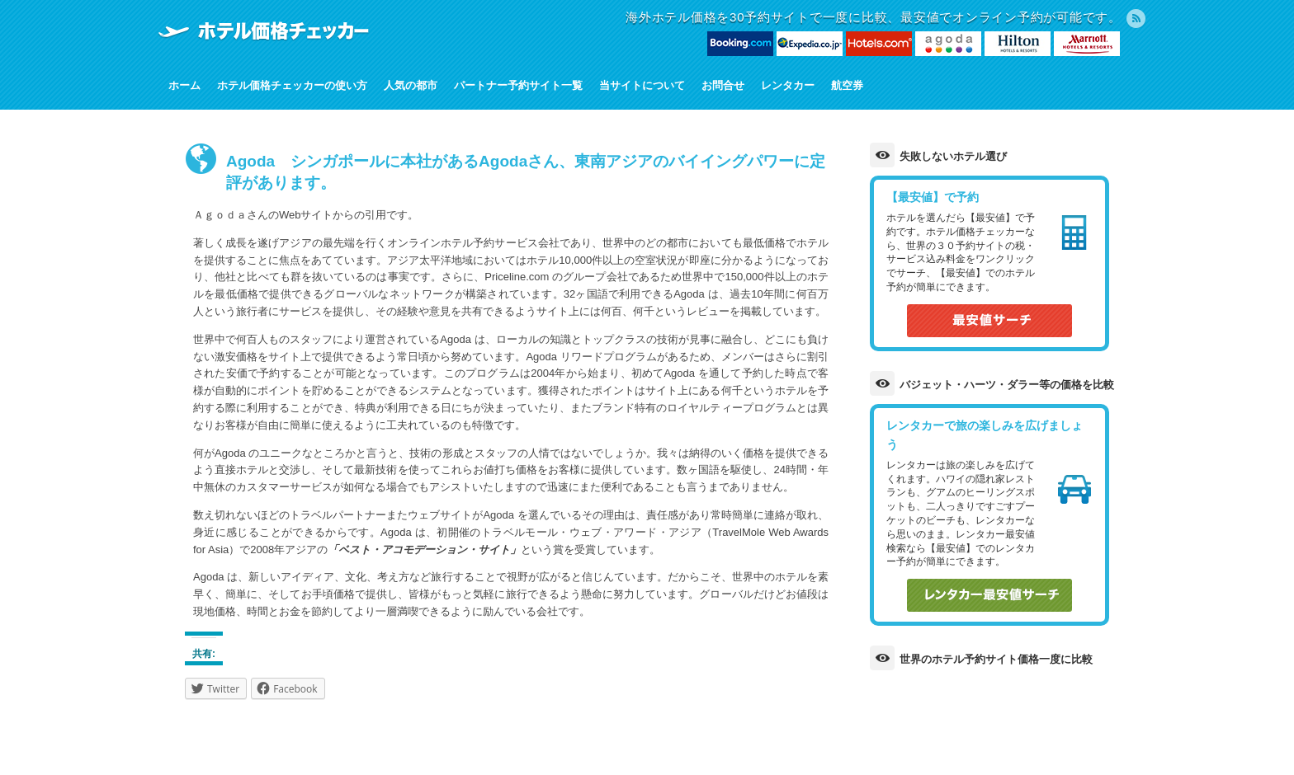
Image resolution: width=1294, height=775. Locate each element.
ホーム (184, 85)
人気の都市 (410, 85)
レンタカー (788, 85)
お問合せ (722, 85)
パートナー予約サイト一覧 (518, 85)
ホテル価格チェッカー (263, 30)
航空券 (847, 85)
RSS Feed (1136, 18)
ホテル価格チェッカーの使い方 (292, 85)
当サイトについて (642, 85)
